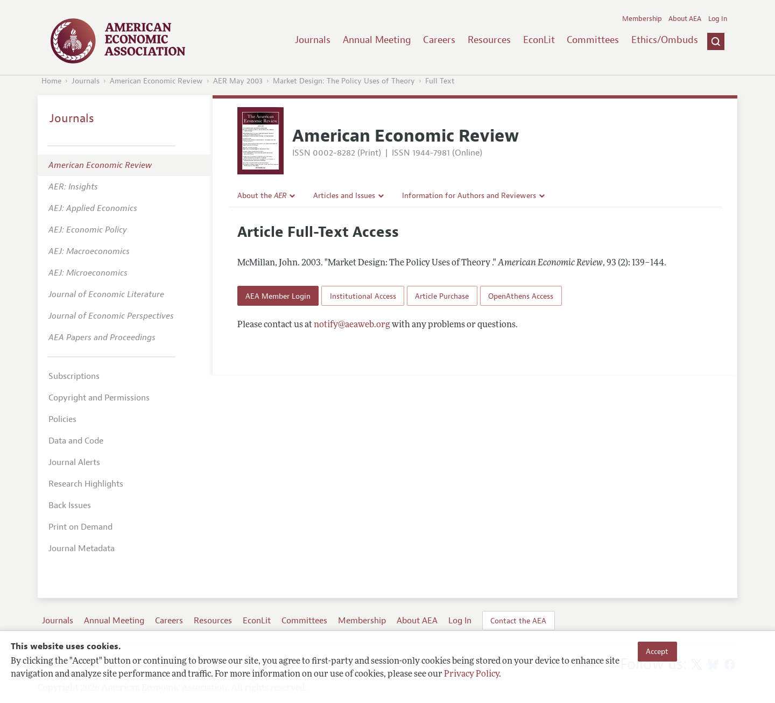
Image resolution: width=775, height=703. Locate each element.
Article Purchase (442, 296)
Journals (312, 40)
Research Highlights (85, 484)
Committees (593, 40)
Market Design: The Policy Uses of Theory (344, 81)
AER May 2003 (238, 81)
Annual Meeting (377, 40)
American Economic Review (156, 81)
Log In (717, 19)
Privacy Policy (471, 674)
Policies (62, 419)
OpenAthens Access (520, 296)
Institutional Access (363, 296)
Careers (439, 40)
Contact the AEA (518, 620)
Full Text (440, 81)
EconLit (539, 40)
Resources (489, 40)
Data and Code (75, 440)
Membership (642, 19)
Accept (657, 651)
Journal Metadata (81, 548)
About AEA (684, 19)
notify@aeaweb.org (352, 325)
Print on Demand (80, 527)
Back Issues (69, 505)
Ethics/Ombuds (664, 40)
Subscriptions (74, 376)
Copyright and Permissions (99, 397)
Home (51, 81)
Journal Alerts (74, 462)
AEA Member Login (278, 296)
